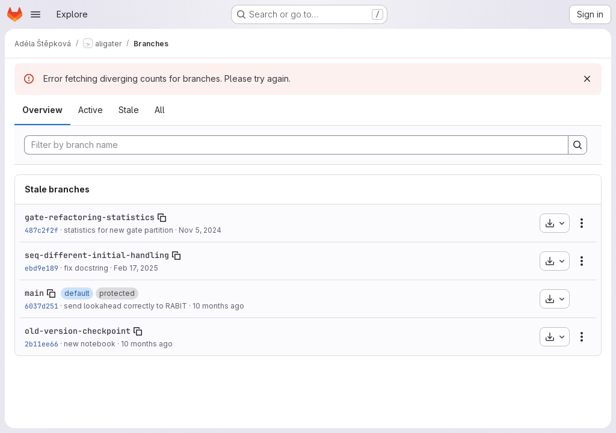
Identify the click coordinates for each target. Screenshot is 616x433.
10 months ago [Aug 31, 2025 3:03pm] (218, 305)
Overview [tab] (42, 110)
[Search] (577, 145)
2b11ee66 (41, 343)
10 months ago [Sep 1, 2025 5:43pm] (147, 343)
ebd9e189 (41, 267)
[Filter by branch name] (296, 145)
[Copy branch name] (162, 217)
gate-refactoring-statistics (90, 217)
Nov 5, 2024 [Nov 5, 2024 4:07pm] (200, 230)
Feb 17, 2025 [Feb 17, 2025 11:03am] (136, 267)
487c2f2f (41, 230)
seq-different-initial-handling (97, 255)
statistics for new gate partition (118, 230)
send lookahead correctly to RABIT (125, 305)
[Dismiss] (587, 79)
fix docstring (86, 267)
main (34, 292)
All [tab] (160, 110)
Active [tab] (90, 110)
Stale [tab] (129, 110)
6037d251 (41, 305)
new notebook (90, 343)
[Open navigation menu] (35, 14)
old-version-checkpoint (78, 330)
